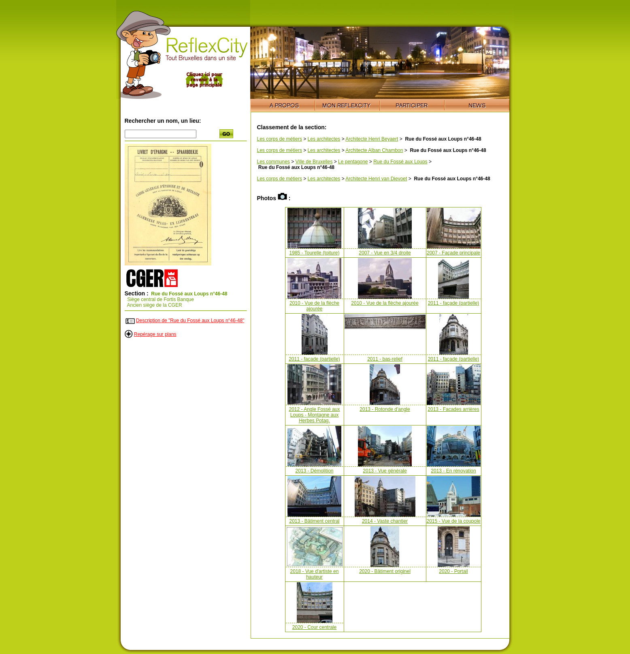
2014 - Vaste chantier (385, 521)
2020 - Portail (453, 571)
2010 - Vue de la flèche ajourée (314, 306)
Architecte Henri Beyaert (371, 139)
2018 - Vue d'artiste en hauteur (314, 574)
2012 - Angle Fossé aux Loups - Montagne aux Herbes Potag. (314, 414)
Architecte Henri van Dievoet (376, 179)
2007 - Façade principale (453, 253)
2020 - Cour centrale (314, 627)
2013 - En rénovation (453, 471)
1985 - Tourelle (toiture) (314, 253)
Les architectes (324, 139)
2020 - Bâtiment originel (385, 571)
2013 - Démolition (314, 471)
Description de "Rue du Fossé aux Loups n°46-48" (190, 320)
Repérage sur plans (155, 334)
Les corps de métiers (279, 139)
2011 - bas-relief (384, 359)
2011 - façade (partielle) (453, 303)
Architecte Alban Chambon (374, 150)
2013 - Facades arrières (453, 409)
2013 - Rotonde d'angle (385, 409)
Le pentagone (353, 162)
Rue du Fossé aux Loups (400, 162)
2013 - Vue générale (385, 471)
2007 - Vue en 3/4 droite (385, 253)
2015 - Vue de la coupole (454, 521)
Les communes (273, 162)
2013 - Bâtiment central (314, 521)
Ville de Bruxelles (314, 162)
